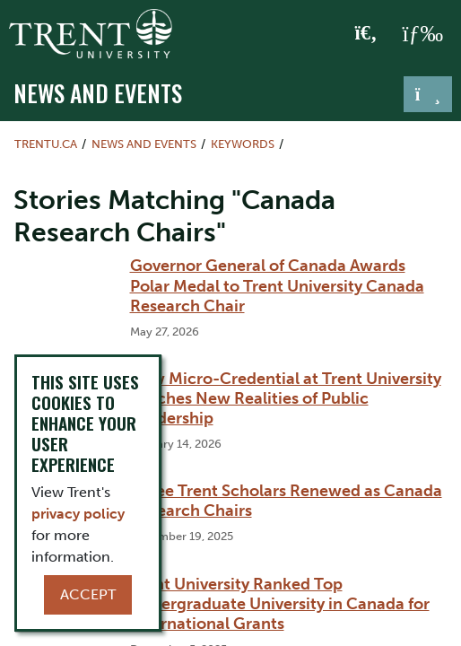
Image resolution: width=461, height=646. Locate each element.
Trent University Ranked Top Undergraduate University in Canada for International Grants (280, 603)
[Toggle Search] (366, 34)
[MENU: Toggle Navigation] (422, 34)
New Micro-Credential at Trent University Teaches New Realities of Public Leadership (285, 398)
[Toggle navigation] (428, 94)
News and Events (97, 92)
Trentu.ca (45, 144)
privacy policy (78, 513)
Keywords (242, 144)
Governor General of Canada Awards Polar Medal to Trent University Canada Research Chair (277, 285)
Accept (88, 594)
